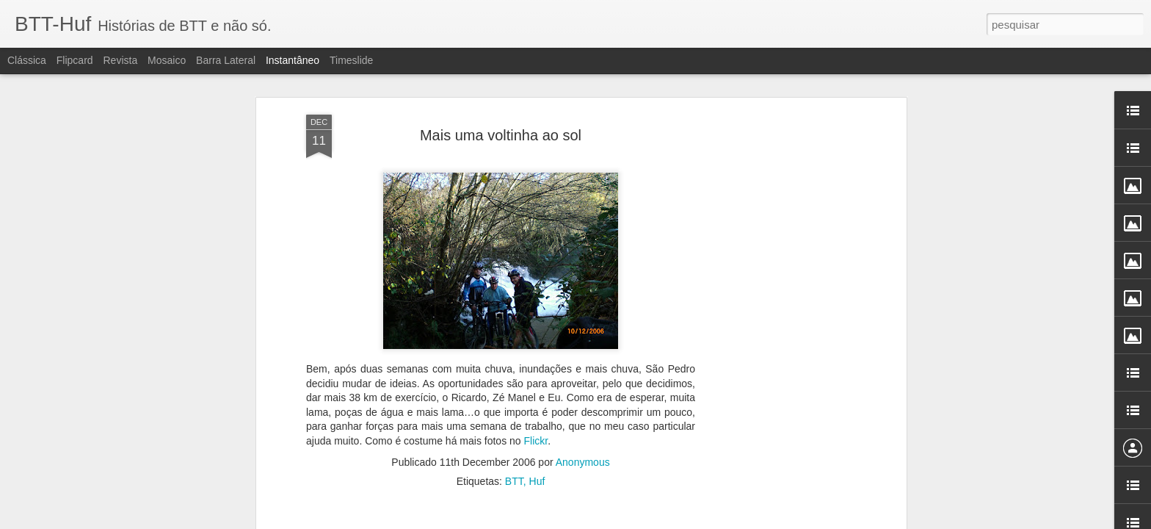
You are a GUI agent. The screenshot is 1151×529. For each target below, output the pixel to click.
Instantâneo (292, 60)
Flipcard (75, 60)
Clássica (26, 60)
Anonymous (583, 368)
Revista (120, 60)
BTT (514, 387)
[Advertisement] (775, 252)
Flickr (535, 347)
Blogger (642, 521)
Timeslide (351, 60)
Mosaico (167, 60)
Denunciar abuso (691, 521)
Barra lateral (225, 60)
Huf (537, 387)
